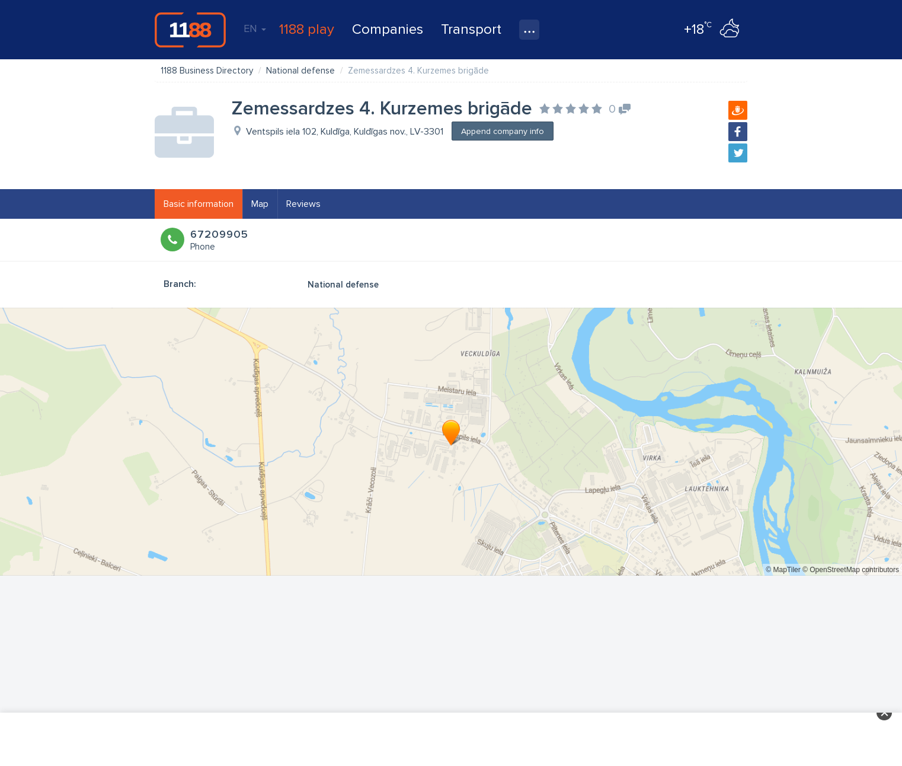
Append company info (502, 131)
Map (259, 204)
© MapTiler (783, 570)
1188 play (306, 29)
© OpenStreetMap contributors (850, 570)
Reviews (303, 204)
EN (255, 28)
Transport (471, 29)
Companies (387, 29)
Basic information (199, 204)
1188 (190, 29)
